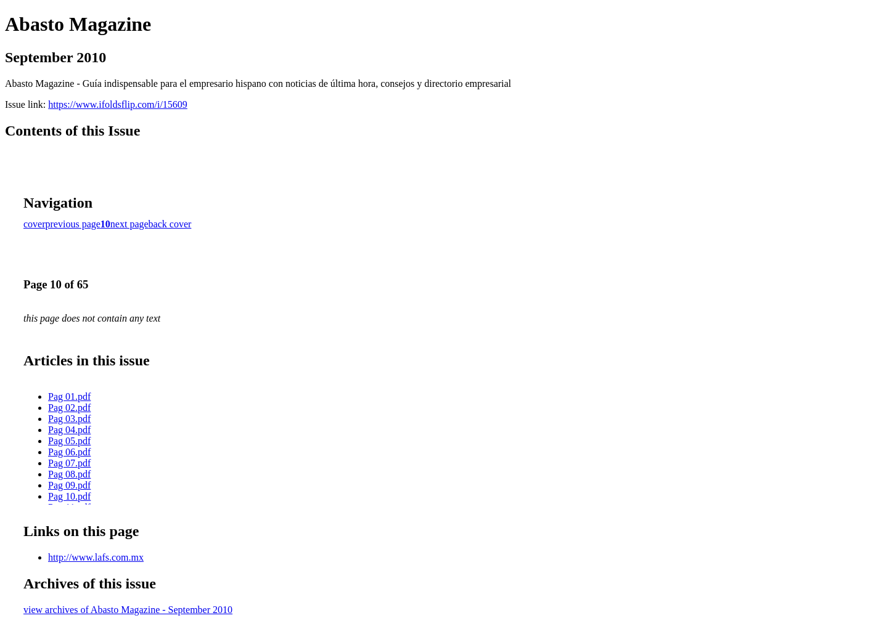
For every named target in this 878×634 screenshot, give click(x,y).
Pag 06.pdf (69, 452)
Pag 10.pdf (69, 496)
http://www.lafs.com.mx (96, 557)
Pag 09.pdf (69, 485)
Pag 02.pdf (69, 407)
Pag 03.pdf (69, 418)
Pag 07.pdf (69, 463)
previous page (73, 224)
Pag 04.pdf (69, 430)
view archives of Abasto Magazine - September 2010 (127, 609)
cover (34, 224)
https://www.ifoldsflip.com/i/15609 (117, 104)
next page (129, 224)
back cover (170, 224)
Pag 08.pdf (69, 474)
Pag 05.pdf (69, 441)
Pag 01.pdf (69, 396)
